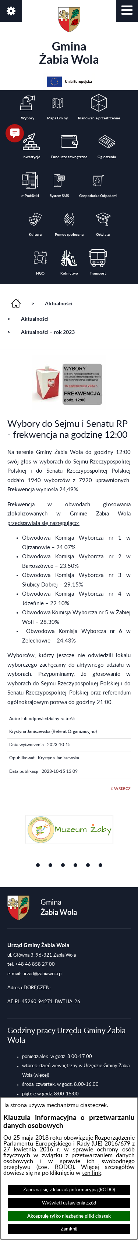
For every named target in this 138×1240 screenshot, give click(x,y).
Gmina (69, 36)
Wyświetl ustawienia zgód (69, 1203)
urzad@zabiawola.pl (42, 974)
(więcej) (41, 1075)
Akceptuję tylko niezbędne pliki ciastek (69, 1216)
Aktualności (58, 303)
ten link (91, 1173)
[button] (127, 11)
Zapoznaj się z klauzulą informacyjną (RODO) (69, 1189)
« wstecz (120, 788)
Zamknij (69, 1229)
